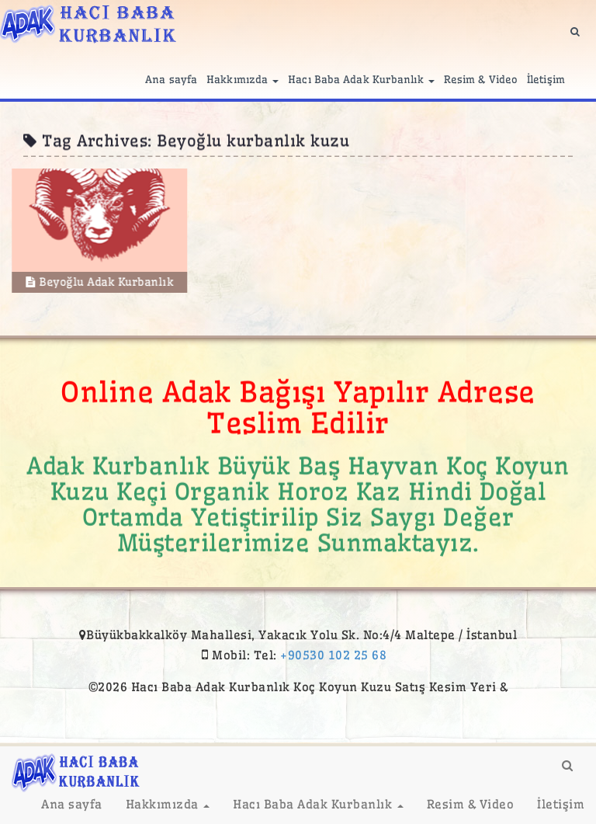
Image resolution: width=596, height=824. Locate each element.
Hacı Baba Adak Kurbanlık (361, 79)
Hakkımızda (242, 79)
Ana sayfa (171, 79)
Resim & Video (481, 79)
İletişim (546, 79)
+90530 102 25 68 (333, 655)
